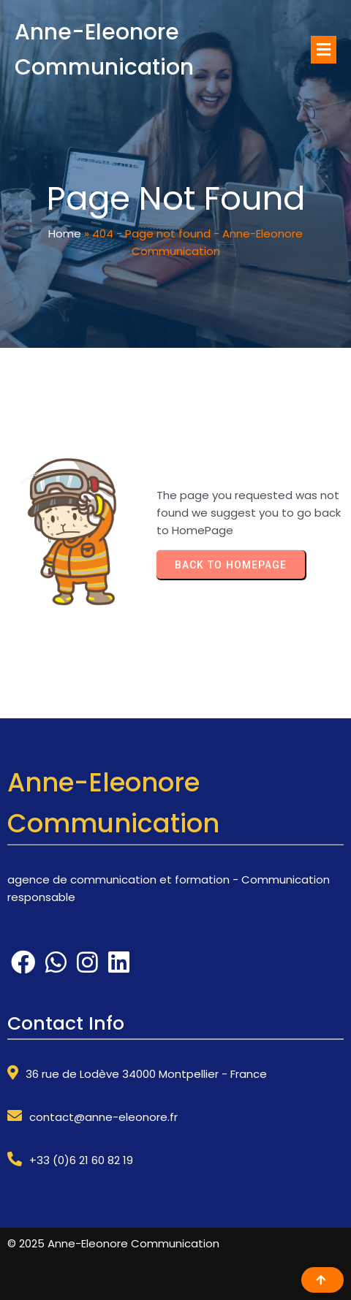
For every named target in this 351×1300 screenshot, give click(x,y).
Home (64, 233)
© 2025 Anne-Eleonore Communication (113, 1243)
